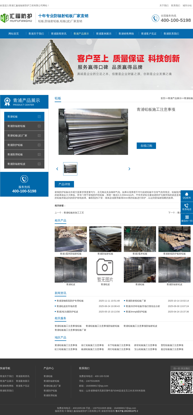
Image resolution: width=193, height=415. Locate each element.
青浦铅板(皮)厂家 (17, 135)
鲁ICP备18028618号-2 (126, 411)
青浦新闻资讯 (58, 33)
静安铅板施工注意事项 (145, 345)
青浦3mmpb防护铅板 (136, 311)
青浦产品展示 (81, 33)
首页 (163, 98)
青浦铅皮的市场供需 (67, 306)
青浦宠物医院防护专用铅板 (70, 300)
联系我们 (175, 5)
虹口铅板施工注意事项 (66, 349)
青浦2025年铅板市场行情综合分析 (143, 306)
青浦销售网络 (126, 33)
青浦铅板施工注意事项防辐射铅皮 (140, 326)
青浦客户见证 (148, 33)
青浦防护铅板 (15, 144)
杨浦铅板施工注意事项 (92, 349)
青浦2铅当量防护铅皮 (67, 311)
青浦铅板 (12, 116)
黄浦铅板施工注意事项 (66, 345)
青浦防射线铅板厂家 (136, 300)
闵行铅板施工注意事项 (119, 349)
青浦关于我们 (36, 33)
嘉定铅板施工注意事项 (172, 349)
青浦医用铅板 (15, 154)
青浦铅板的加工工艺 (74, 212)
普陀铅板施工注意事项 (172, 345)
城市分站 (187, 5)
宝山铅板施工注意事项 (145, 349)
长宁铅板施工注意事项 (119, 345)
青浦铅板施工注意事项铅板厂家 (70, 330)
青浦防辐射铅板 (16, 126)
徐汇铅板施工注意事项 (92, 345)
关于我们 (164, 5)
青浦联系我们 (171, 33)
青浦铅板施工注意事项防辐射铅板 (102, 326)
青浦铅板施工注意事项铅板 (68, 326)
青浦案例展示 (103, 33)
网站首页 (14, 33)
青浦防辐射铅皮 (16, 163)
